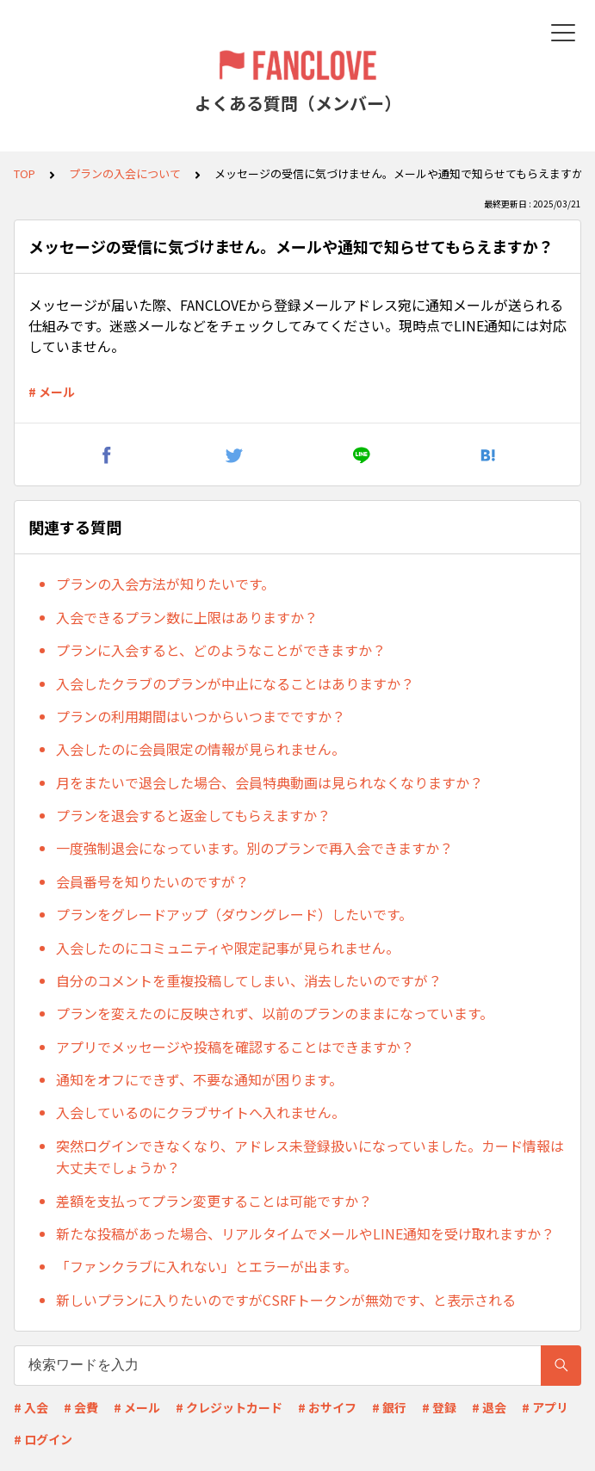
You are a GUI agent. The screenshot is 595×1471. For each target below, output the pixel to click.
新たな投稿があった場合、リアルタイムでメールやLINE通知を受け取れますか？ (305, 1233)
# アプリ (545, 1407)
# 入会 (31, 1407)
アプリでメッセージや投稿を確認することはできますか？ (235, 1046)
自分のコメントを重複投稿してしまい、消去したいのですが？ (249, 980)
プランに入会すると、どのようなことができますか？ (221, 650)
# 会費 (81, 1407)
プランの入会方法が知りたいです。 (165, 583)
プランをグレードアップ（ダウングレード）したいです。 (234, 914)
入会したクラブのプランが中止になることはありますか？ (235, 683)
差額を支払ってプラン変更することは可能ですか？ (214, 1200)
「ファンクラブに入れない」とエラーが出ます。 (206, 1266)
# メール (51, 391)
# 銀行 (389, 1407)
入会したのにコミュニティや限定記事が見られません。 (228, 947)
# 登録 (439, 1407)
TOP (24, 173)
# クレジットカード (229, 1407)
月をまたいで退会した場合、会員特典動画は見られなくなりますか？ (269, 782)
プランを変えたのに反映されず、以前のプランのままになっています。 (274, 1013)
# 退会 (489, 1407)
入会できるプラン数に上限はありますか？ (187, 617)
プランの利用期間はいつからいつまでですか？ (200, 716)
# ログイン (43, 1439)
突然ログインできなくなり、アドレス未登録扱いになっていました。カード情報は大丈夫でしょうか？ (310, 1156)
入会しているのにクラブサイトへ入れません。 (200, 1112)
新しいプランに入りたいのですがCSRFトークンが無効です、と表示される (286, 1299)
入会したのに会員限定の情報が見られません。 (200, 749)
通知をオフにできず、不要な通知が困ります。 (199, 1079)
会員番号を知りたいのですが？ (152, 881)
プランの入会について (125, 173)
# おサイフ (327, 1407)
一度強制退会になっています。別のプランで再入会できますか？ (254, 847)
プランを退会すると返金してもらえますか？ (193, 815)
